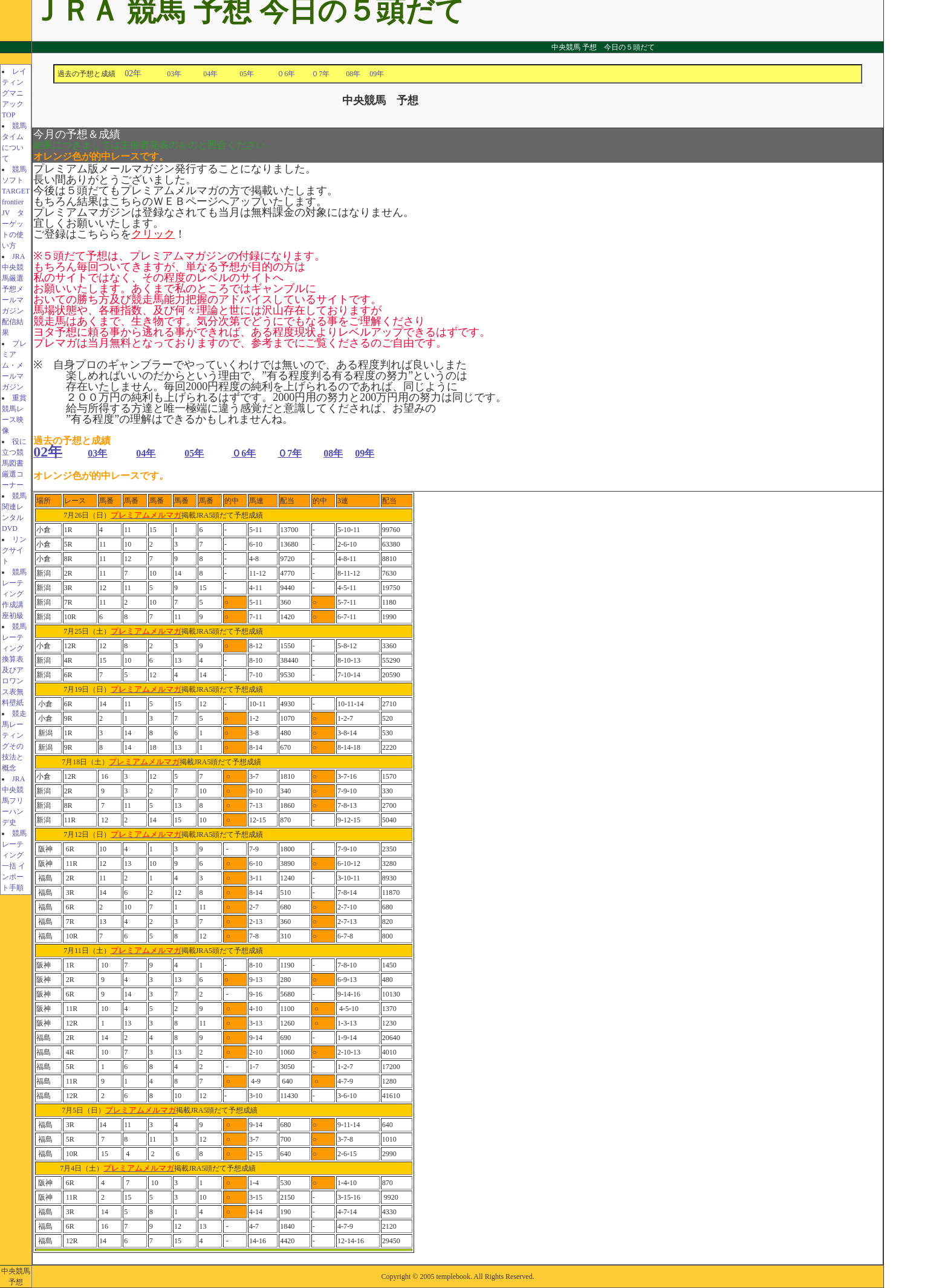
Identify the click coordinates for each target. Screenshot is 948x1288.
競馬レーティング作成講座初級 (14, 594)
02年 (133, 73)
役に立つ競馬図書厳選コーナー (14, 463)
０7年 (320, 74)
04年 (221, 74)
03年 (185, 74)
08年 (353, 74)
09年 (376, 74)
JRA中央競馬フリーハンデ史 (13, 801)
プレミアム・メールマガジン (14, 365)
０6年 (286, 74)
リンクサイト (14, 550)
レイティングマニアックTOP (14, 93)
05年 (253, 74)
